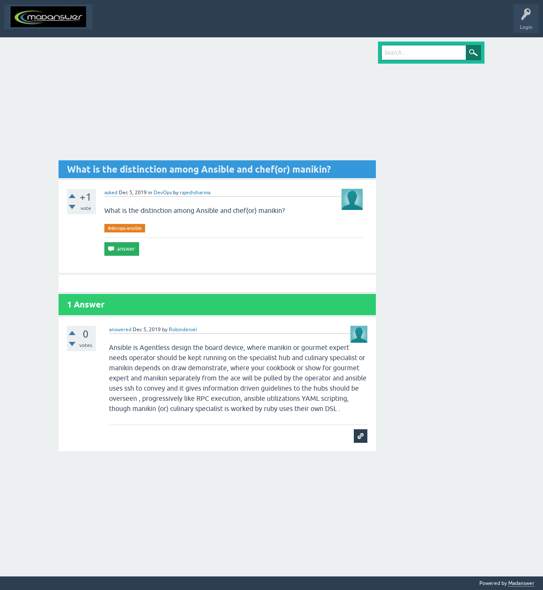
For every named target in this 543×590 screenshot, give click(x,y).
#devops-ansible (125, 228)
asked (111, 193)
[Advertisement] (217, 101)
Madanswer (521, 583)
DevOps (163, 193)
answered (120, 330)
